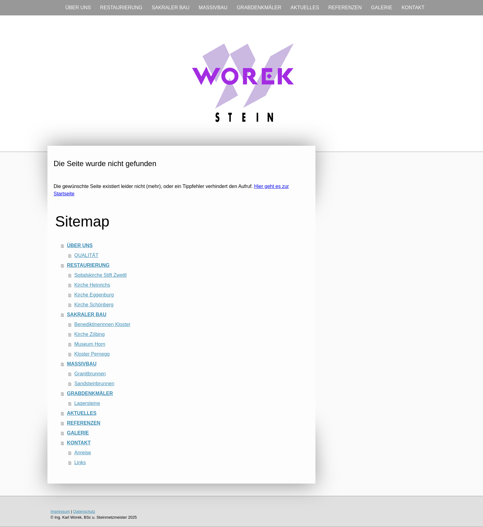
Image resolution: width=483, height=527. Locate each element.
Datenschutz (84, 511)
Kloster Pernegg (92, 354)
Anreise (82, 452)
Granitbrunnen (90, 373)
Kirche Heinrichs (92, 285)
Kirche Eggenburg (94, 294)
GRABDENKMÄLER (259, 7)
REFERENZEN (345, 7)
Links (80, 462)
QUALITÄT (86, 255)
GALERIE (381, 7)
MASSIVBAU (213, 7)
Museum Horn (89, 344)
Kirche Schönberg (93, 304)
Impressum (60, 511)
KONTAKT (413, 7)
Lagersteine (87, 403)
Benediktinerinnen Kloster (102, 324)
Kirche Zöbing (89, 334)
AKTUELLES (304, 7)
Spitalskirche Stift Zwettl (100, 275)
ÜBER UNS (78, 7)
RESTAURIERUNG (121, 7)
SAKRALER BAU (170, 7)
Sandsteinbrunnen (94, 383)
